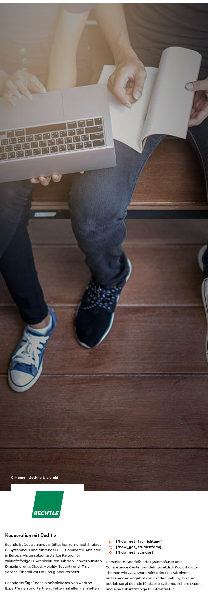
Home (19, 477)
